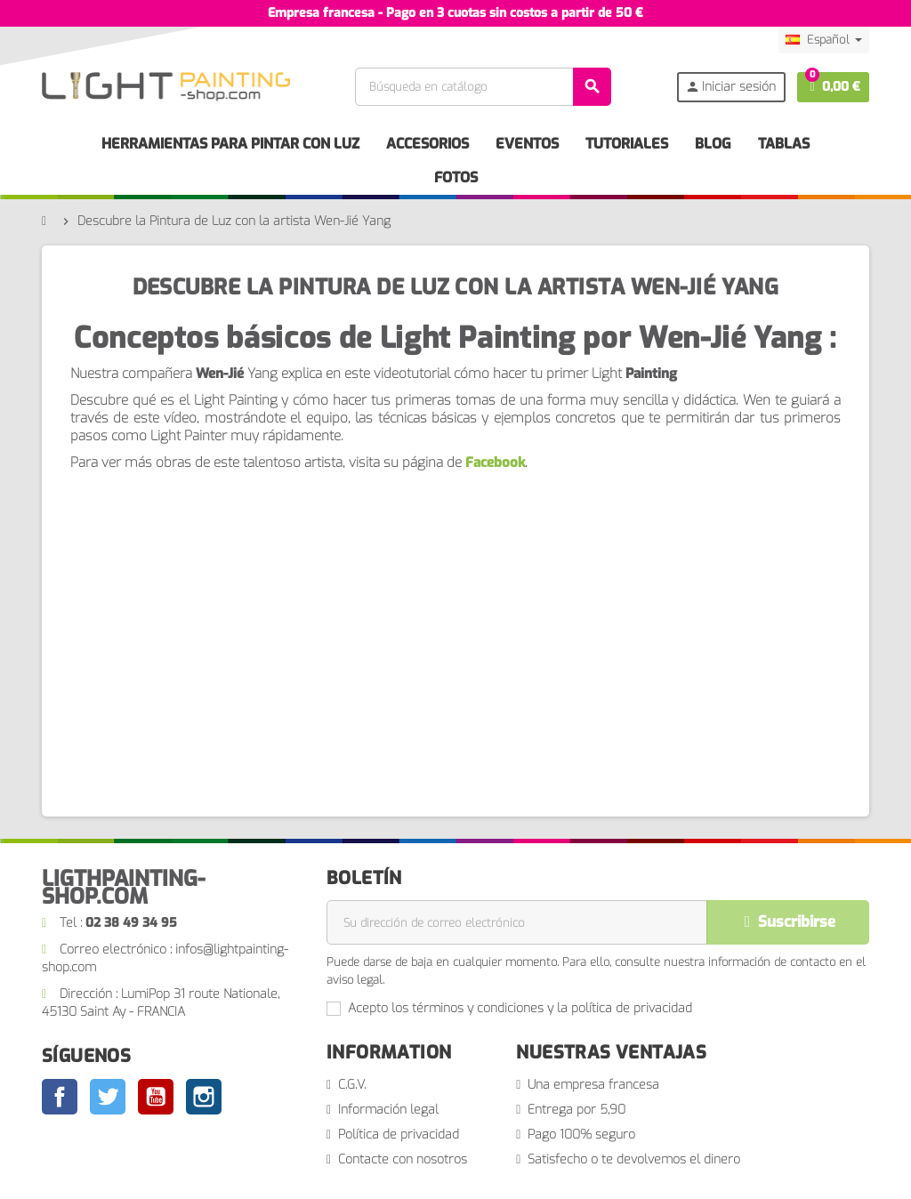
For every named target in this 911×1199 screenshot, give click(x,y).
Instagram (204, 1097)
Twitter (107, 1097)
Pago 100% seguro (581, 1134)
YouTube (155, 1097)
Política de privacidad (398, 1134)
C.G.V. (352, 1084)
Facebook (495, 462)
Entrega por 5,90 (576, 1109)
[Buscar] (482, 87)
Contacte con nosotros (402, 1159)
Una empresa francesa (593, 1084)
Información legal (388, 1109)
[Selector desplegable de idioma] (823, 40)
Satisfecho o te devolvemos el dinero (634, 1159)
